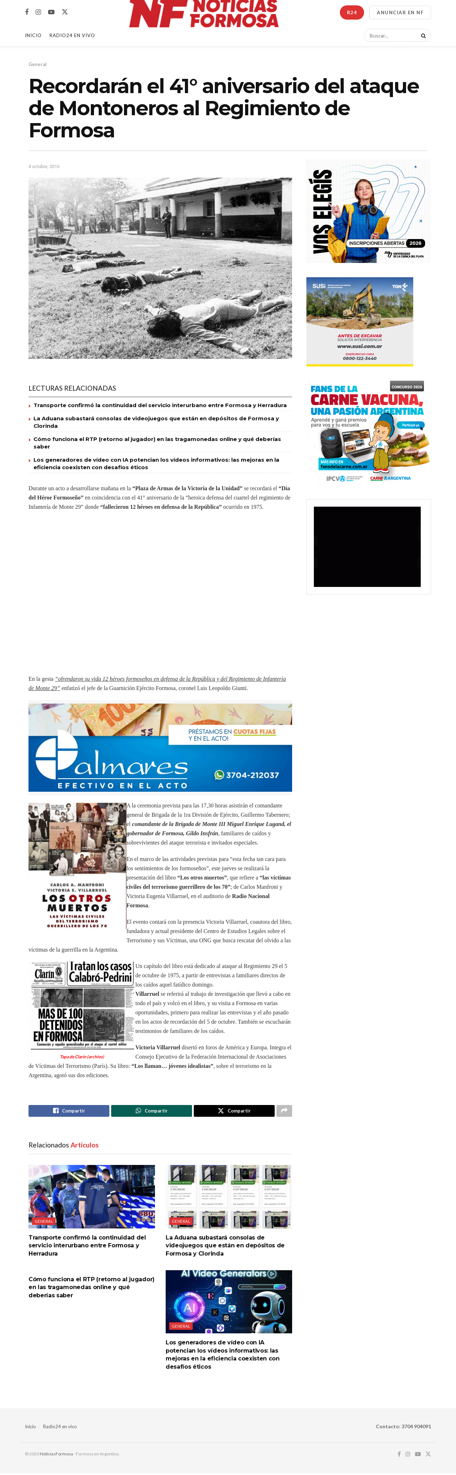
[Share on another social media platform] (284, 1112)
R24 (352, 12)
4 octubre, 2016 (43, 166)
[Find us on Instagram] (38, 12)
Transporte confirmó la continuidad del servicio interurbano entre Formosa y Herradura (160, 405)
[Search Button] (422, 35)
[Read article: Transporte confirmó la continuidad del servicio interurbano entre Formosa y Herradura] (91, 1198)
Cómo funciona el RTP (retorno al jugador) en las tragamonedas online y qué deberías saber (91, 1289)
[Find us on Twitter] (65, 12)
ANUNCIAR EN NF (400, 12)
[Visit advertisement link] (160, 748)
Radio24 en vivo (60, 1428)
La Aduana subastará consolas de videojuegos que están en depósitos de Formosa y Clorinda (225, 1247)
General (37, 64)
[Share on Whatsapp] (151, 1112)
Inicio (33, 35)
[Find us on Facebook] (26, 12)
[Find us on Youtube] (51, 12)
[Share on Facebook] (68, 1112)
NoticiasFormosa (56, 1455)
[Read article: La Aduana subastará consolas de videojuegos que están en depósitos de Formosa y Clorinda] (229, 1198)
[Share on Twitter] (234, 1112)
